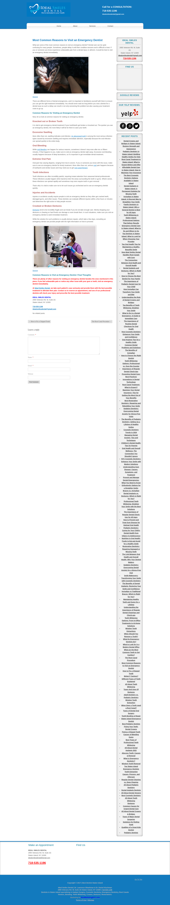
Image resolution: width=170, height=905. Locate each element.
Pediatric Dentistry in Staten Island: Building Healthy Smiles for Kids (131, 154)
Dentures (36, 210)
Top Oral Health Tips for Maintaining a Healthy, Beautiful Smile (131, 247)
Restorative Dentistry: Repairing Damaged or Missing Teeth (131, 549)
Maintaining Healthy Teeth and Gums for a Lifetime (131, 602)
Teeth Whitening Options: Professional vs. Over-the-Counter (131, 363)
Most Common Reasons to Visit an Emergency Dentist (131, 665)
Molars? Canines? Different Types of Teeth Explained (131, 678)
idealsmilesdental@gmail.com (113, 14)
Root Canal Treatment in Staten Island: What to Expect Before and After (131, 162)
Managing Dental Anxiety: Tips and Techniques (131, 437)
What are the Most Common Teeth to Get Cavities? (131, 652)
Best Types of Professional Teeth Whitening (131, 742)
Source (35, 97)
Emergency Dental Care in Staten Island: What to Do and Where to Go (131, 228)
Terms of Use (81, 900)
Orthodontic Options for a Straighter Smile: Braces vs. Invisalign (131, 488)
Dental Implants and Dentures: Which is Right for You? (131, 270)
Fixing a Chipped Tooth (131, 732)
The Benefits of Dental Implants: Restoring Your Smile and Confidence (131, 586)
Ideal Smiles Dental (42, 288)
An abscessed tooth (78, 136)
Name (30, 357)
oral (95, 165)
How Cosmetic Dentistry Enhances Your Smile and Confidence (131, 334)
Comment (32, 335)
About (75, 26)
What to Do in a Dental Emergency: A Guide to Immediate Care (131, 315)
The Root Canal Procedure (101, 321)
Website (30, 374)
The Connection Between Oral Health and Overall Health (131, 262)
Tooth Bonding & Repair (131, 716)
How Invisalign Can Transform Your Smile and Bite (131, 292)
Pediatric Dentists (131, 833)
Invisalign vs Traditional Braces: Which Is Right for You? (131, 594)
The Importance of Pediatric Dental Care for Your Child (131, 284)
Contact (110, 26)
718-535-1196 (109, 10)
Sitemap (91, 900)
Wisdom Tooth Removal (131, 764)
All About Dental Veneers (131, 793)
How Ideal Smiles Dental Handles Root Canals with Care (131, 255)
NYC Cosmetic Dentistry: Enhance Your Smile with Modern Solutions (131, 461)
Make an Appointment (41, 845)
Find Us (80, 845)
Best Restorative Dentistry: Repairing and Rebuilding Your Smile (131, 403)
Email (30, 366)
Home (59, 26)
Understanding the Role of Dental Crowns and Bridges (131, 300)
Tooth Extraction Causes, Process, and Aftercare (131, 774)
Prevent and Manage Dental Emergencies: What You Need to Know (131, 480)
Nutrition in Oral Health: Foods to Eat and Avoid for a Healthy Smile (131, 541)
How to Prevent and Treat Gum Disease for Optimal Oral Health (131, 522)
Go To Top (138, 879)
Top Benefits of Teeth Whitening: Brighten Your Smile (131, 308)
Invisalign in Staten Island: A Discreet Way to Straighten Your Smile (131, 199)
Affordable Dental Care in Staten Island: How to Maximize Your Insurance (131, 170)
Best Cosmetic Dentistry (131, 795)
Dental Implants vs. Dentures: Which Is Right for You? (131, 496)
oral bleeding (42, 149)
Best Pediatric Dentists (131, 724)
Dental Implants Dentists (131, 790)
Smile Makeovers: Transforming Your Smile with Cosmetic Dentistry (131, 578)
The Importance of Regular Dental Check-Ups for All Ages (131, 514)
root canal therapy (80, 168)
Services (92, 26)
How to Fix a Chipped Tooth (39, 321)
